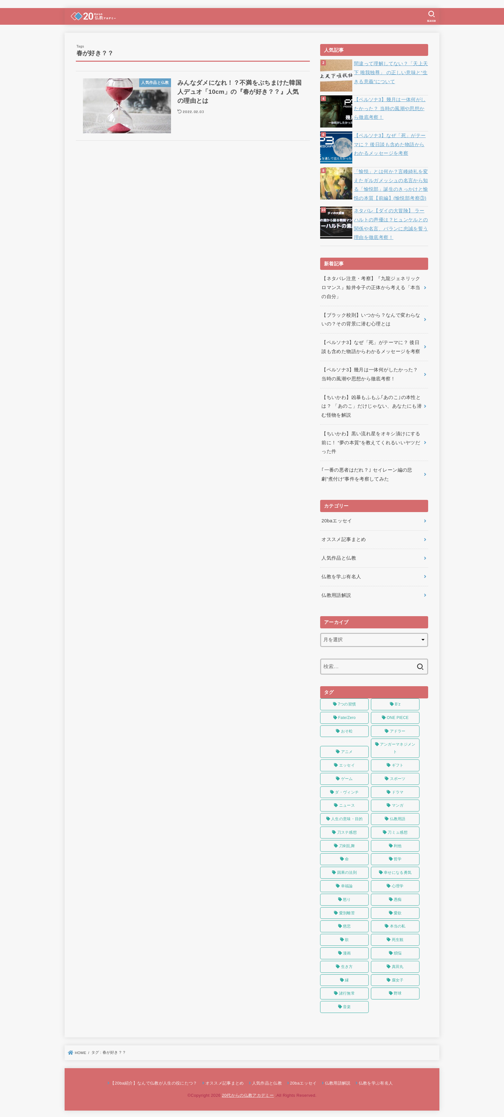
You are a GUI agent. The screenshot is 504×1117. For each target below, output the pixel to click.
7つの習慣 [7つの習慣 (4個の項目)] (347, 702)
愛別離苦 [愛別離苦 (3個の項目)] (347, 911)
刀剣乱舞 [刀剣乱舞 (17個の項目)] (347, 844)
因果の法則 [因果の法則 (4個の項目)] (347, 871)
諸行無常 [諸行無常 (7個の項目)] (347, 992)
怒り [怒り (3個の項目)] (347, 898)
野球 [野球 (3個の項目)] (398, 992)
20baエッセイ (336, 519)
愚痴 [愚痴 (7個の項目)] (398, 898)
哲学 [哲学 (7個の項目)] (398, 857)
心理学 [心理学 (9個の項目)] (398, 884)
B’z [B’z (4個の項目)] (398, 702)
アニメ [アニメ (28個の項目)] (347, 750)
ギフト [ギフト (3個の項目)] (398, 763)
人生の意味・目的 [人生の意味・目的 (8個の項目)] (347, 817)
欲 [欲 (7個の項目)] (347, 938)
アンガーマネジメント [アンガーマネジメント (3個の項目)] (398, 747)
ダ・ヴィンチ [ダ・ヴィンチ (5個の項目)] (347, 790)
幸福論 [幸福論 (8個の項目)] (347, 884)
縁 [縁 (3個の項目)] (347, 978)
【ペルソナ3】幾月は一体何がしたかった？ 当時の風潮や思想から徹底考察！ (390, 108)
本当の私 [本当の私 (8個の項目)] (398, 925)
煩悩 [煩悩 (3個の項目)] (398, 951)
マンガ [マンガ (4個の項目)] (398, 804)
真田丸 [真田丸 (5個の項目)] (398, 965)
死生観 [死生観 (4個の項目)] (398, 938)
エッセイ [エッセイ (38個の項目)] (347, 763)
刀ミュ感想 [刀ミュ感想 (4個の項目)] (398, 831)
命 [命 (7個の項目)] (347, 857)
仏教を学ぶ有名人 (341, 575)
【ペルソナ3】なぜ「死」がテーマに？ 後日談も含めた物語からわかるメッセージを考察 (390, 144)
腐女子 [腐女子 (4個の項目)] (398, 978)
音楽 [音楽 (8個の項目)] (347, 1005)
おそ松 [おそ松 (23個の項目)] (347, 729)
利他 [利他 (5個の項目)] (398, 844)
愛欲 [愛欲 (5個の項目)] (398, 911)
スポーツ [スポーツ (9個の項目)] (398, 777)
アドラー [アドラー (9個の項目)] (398, 729)
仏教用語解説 (336, 593)
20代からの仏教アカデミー (248, 1093)
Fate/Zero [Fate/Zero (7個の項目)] (347, 716)
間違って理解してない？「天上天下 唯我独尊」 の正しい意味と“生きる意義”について (391, 72)
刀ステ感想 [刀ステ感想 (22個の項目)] (347, 831)
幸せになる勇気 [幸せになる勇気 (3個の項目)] (397, 871)
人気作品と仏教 (338, 556)
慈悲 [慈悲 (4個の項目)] (347, 925)
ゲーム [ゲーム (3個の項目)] (347, 777)
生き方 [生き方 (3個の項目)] (347, 965)
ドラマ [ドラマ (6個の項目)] (398, 790)
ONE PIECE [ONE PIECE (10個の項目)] (398, 716)
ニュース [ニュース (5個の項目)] (347, 804)
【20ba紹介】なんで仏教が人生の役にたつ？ (153, 1081)
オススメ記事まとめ (343, 538)
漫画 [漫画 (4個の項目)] (347, 951)
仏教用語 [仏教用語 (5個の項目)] (398, 817)
